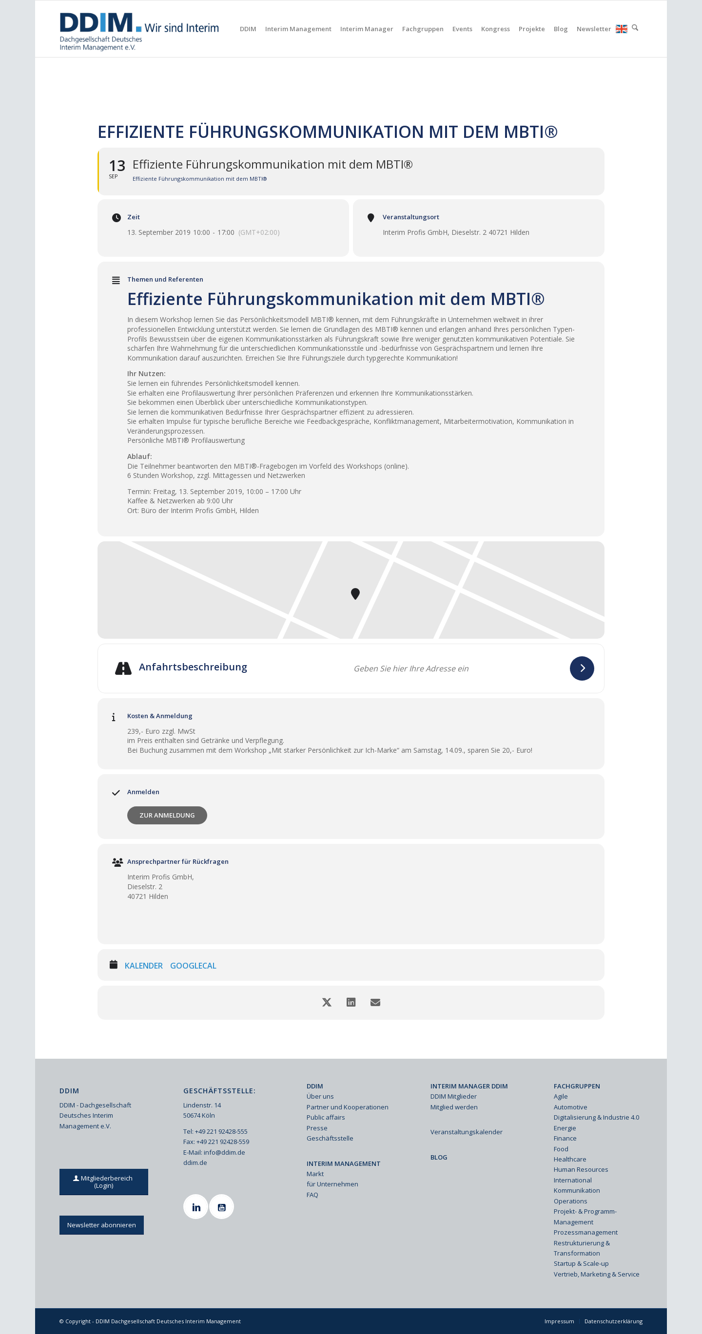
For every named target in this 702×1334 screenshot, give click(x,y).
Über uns (320, 1096)
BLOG (439, 1157)
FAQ (312, 1194)
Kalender (144, 966)
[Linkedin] (197, 1207)
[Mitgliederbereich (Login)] (103, 1182)
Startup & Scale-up (581, 1263)
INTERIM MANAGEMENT (344, 1163)
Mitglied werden (454, 1107)
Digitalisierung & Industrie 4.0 (596, 1117)
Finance (565, 1138)
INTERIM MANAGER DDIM (469, 1086)
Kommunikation (577, 1190)
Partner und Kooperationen (348, 1107)
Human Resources (581, 1169)
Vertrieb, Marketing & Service (597, 1274)
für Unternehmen (332, 1184)
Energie (565, 1128)
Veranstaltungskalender (466, 1131)
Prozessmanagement (586, 1232)
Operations (570, 1201)
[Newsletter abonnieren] (101, 1225)
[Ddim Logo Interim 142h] (140, 28)
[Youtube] (223, 1207)
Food (561, 1148)
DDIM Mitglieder (453, 1096)
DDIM (315, 1086)
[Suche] (635, 28)
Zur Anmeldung (167, 815)
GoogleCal (193, 966)
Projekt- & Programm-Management (585, 1216)
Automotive (570, 1107)
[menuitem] (248, 28)
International (573, 1180)
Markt (315, 1173)
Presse (317, 1128)
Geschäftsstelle (330, 1138)
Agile (561, 1096)
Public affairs (326, 1117)
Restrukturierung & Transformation (582, 1248)
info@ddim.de (224, 1152)
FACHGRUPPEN (577, 1086)
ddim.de (195, 1162)
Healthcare (570, 1159)
